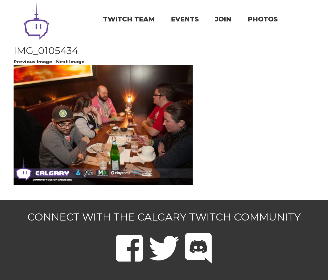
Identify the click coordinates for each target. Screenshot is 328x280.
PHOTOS (263, 19)
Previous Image (33, 61)
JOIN (223, 19)
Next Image (70, 61)
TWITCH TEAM (129, 19)
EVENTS (185, 19)
